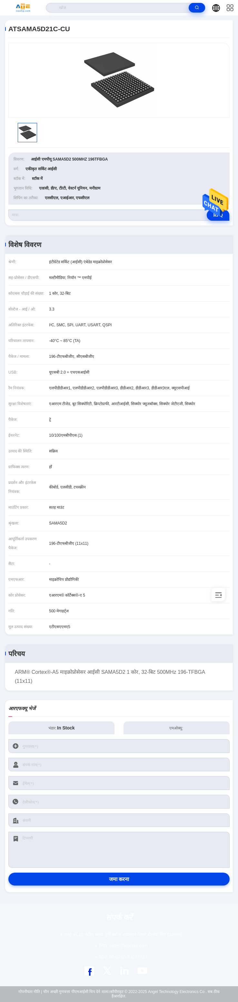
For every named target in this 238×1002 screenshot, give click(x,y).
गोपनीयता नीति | (30, 991)
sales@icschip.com (123, 945)
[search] (197, 8)
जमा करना (119, 879)
